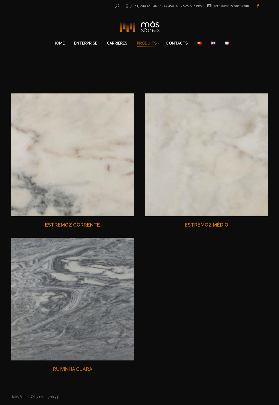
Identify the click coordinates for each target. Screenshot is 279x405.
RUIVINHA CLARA (72, 369)
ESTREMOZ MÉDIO (206, 225)
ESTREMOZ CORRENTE (72, 225)
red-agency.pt (49, 396)
